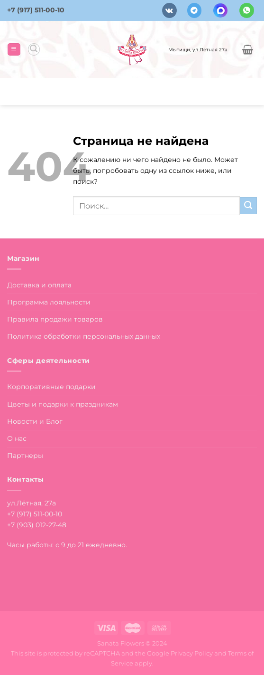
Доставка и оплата (39, 285)
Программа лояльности (49, 302)
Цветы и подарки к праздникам (62, 404)
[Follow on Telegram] (194, 10)
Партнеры (25, 455)
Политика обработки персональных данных (83, 336)
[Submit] (248, 205)
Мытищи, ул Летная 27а (198, 49)
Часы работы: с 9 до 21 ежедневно (66, 545)
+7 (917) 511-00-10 (35, 10)
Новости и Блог (35, 421)
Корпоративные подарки (51, 386)
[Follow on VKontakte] (169, 10)
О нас (17, 438)
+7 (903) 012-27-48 (36, 525)
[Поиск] (34, 49)
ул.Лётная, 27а (31, 503)
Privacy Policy (192, 653)
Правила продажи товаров (55, 319)
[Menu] (14, 49)
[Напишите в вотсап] (246, 10)
